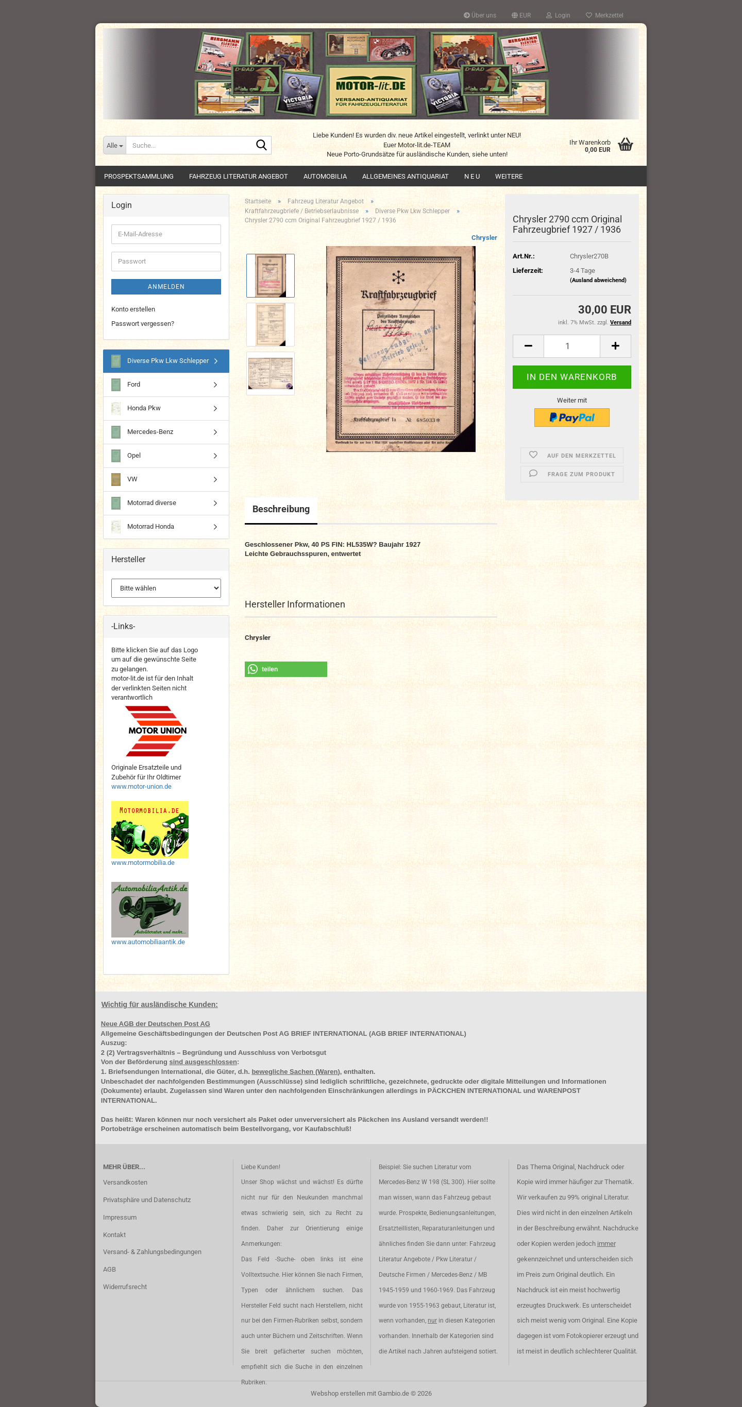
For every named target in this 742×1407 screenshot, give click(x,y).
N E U (472, 176)
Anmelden (166, 286)
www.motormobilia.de (143, 862)
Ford (125, 384)
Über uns (480, 15)
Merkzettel (604, 15)
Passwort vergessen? (142, 323)
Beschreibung (281, 508)
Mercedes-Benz (142, 432)
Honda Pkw (136, 408)
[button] (521, 15)
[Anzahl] (572, 346)
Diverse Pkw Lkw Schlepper (160, 361)
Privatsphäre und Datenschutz (147, 1200)
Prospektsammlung (139, 176)
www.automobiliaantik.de (148, 942)
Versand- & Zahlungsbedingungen (152, 1252)
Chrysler (484, 237)
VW (124, 479)
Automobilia (325, 176)
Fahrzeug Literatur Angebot (238, 176)
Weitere (508, 176)
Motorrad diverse (143, 503)
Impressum (120, 1217)
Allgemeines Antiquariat (405, 176)
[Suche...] (114, 145)
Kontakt (114, 1235)
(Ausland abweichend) (598, 280)
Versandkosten (125, 1182)
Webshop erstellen (338, 1393)
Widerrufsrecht (125, 1287)
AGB (109, 1269)
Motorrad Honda (142, 526)
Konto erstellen (133, 309)
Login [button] (558, 15)
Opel (126, 455)
